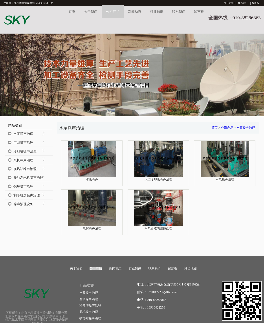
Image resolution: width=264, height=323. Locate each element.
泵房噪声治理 (92, 228)
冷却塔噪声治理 (25, 151)
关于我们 (229, 3)
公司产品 (112, 11)
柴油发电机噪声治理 (28, 177)
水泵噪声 (92, 179)
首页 (72, 11)
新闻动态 (134, 11)
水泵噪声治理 (23, 134)
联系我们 (243, 3)
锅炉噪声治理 (23, 186)
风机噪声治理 (23, 160)
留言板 (255, 3)
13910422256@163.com (162, 292)
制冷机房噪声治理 (26, 195)
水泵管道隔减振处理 (158, 228)
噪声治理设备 (23, 204)
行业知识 (156, 11)
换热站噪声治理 (25, 169)
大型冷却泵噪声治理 (158, 179)
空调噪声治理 (23, 142)
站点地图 (190, 268)
